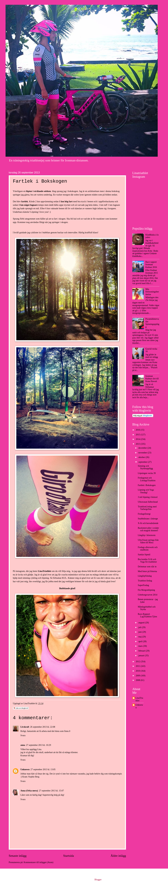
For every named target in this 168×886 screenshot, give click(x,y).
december (142, 448)
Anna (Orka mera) (29, 790)
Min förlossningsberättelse (152, 292)
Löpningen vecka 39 (147, 473)
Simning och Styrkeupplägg (145, 467)
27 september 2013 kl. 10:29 (38, 745)
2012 (138, 661)
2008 (138, 680)
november (143, 452)
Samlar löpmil (144, 554)
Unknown (25, 769)
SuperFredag (143, 585)
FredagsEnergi (144, 514)
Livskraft (24, 727)
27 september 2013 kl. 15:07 (51, 790)
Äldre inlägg (118, 855)
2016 (138, 430)
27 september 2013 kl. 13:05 (43, 769)
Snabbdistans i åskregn (148, 518)
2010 (138, 671)
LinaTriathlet (139, 699)
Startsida (68, 855)
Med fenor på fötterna (147, 571)
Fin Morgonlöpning (146, 590)
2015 (138, 434)
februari (142, 651)
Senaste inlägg (17, 855)
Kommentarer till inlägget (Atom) (38, 862)
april (140, 641)
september (143, 462)
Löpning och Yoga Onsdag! (146, 491)
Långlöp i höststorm (146, 535)
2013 (138, 444)
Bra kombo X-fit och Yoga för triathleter (147, 560)
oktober (142, 457)
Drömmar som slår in (147, 566)
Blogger (97, 879)
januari (141, 655)
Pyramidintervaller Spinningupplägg (152, 323)
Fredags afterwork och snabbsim (147, 548)
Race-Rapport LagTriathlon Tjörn (147, 615)
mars (140, 646)
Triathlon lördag (145, 580)
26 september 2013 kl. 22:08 (42, 727)
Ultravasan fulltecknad (148, 502)
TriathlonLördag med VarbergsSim (147, 507)
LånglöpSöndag (145, 576)
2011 (138, 666)
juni (140, 632)
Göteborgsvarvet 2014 (147, 595)
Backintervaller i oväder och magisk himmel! (148, 529)
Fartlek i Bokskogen (146, 485)
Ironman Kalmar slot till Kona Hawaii (152, 378)
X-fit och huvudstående (148, 523)
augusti (141, 622)
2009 (138, 675)
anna (22, 745)
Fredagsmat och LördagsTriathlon (146, 479)
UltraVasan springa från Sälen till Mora (148, 541)
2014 (138, 439)
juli (140, 627)
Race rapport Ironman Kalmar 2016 (151, 264)
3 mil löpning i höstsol (147, 497)
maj (140, 637)
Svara (22, 735)
